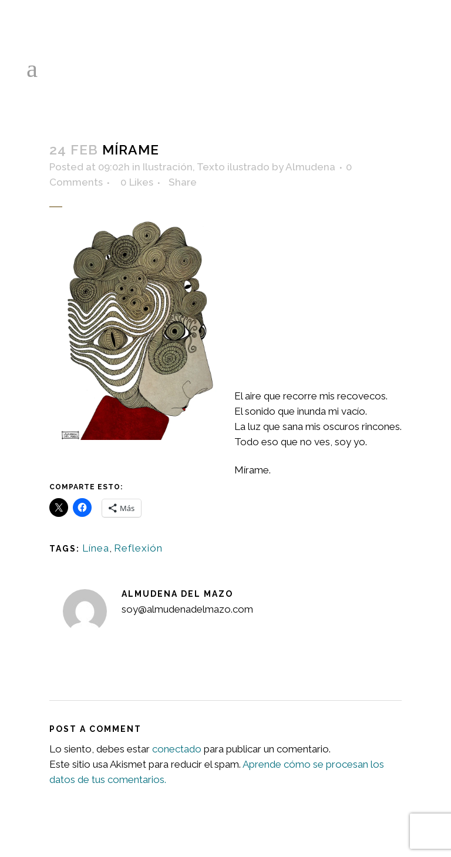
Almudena (310, 167)
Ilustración (168, 167)
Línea (95, 548)
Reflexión (138, 548)
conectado (176, 749)
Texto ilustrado (233, 167)
